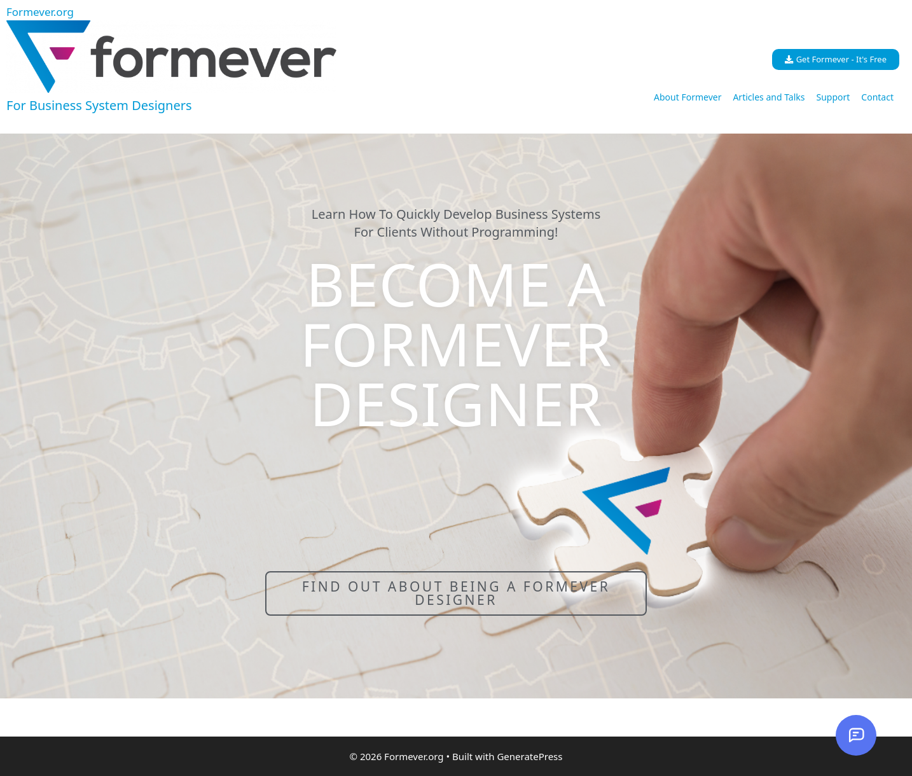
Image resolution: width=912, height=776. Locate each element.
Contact (877, 97)
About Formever (687, 97)
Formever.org (40, 11)
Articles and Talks (769, 97)
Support (833, 97)
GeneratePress (529, 756)
